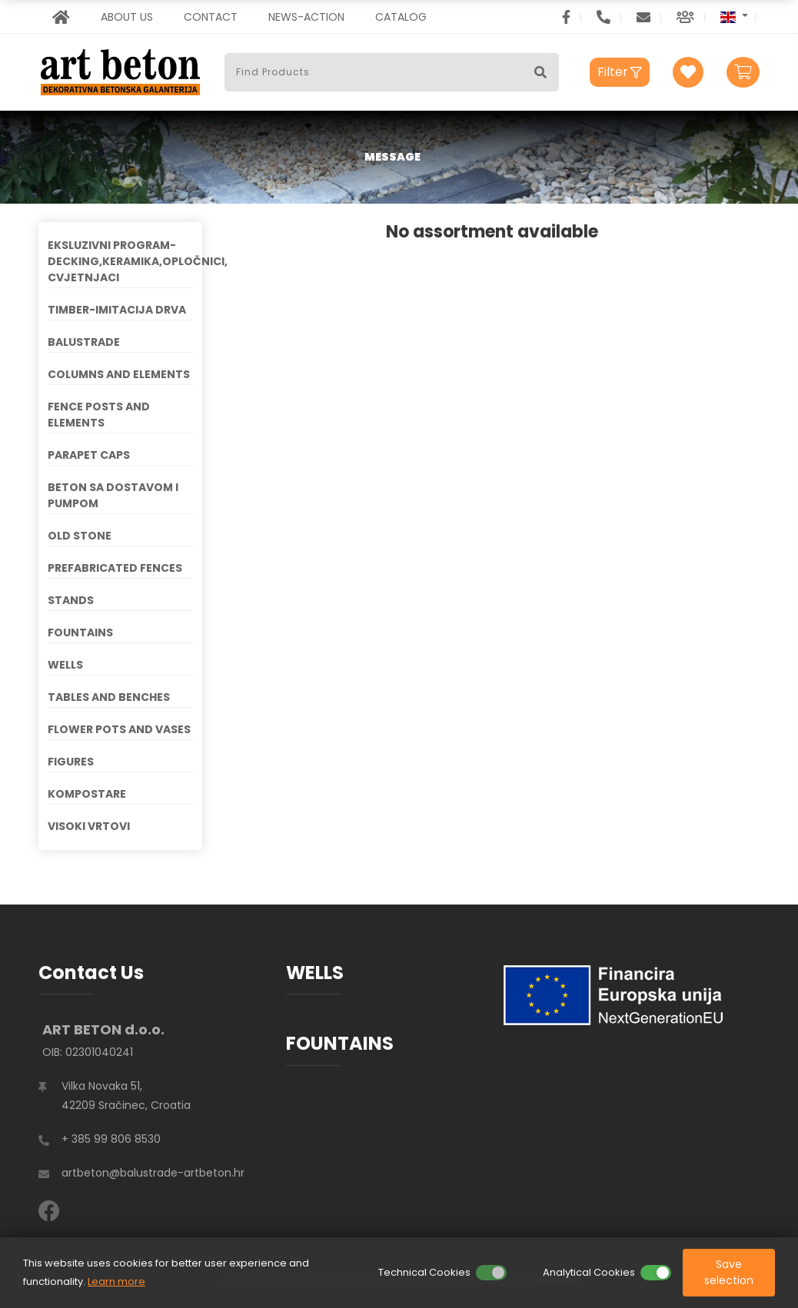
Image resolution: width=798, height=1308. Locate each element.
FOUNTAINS (80, 632)
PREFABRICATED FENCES (115, 568)
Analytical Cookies (589, 1272)
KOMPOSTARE (87, 794)
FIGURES (71, 761)
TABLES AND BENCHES (109, 697)
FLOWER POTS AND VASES (119, 729)
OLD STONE (79, 535)
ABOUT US (127, 17)
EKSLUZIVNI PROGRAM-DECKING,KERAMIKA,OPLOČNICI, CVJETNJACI (120, 261)
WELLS (65, 664)
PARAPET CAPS (89, 455)
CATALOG (401, 17)
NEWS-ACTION (306, 17)
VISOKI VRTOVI (89, 826)
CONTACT (211, 17)
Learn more (116, 1281)
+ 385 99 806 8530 (111, 1139)
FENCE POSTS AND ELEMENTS (99, 414)
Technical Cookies (424, 1272)
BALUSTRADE (84, 342)
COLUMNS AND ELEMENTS (119, 374)
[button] (734, 16)
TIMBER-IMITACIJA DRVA (117, 309)
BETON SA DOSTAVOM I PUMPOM (113, 495)
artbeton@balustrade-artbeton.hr (153, 1172)
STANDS (71, 600)
